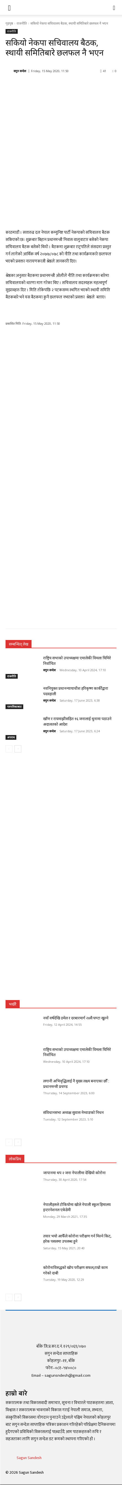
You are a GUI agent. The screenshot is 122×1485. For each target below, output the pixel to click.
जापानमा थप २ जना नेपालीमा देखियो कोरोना (74, 1173)
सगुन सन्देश (20, 71)
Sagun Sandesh (29, 1458)
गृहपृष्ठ (9, 23)
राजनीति (22, 23)
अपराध (11, 737)
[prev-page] (9, 748)
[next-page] (17, 748)
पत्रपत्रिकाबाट (14, 707)
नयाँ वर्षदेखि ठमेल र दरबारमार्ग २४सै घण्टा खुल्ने (75, 1018)
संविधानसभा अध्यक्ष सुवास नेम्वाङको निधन (73, 1112)
